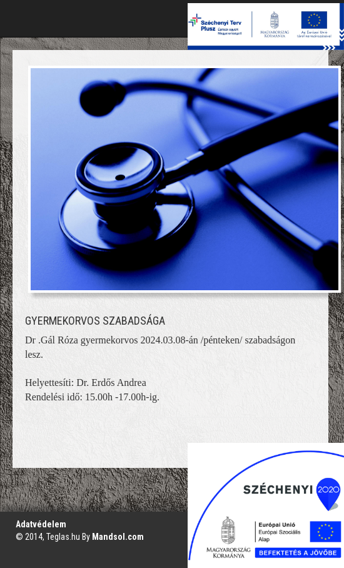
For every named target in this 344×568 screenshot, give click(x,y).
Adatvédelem (41, 524)
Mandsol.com (118, 537)
